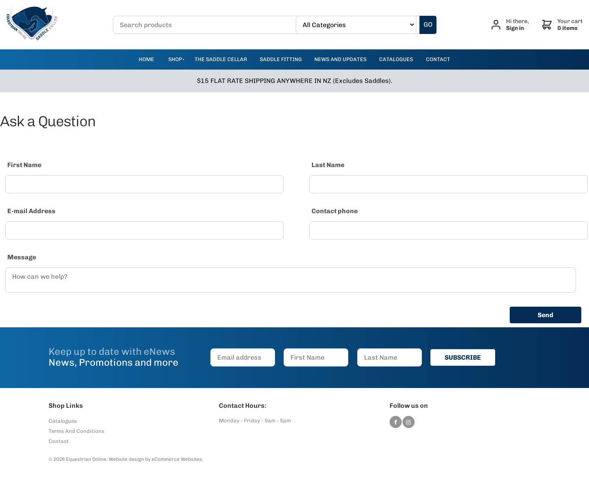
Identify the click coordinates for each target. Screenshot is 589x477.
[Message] (290, 280)
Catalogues (63, 421)
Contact (59, 441)
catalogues (396, 59)
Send (545, 315)
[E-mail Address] (144, 230)
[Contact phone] (448, 230)
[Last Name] (448, 184)
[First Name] (144, 184)
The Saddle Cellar (221, 59)
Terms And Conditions (76, 431)
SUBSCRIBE (463, 357)
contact (438, 59)
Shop (175, 59)
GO (428, 24)
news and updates (340, 59)
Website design (126, 459)
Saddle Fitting (281, 59)
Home (146, 59)
